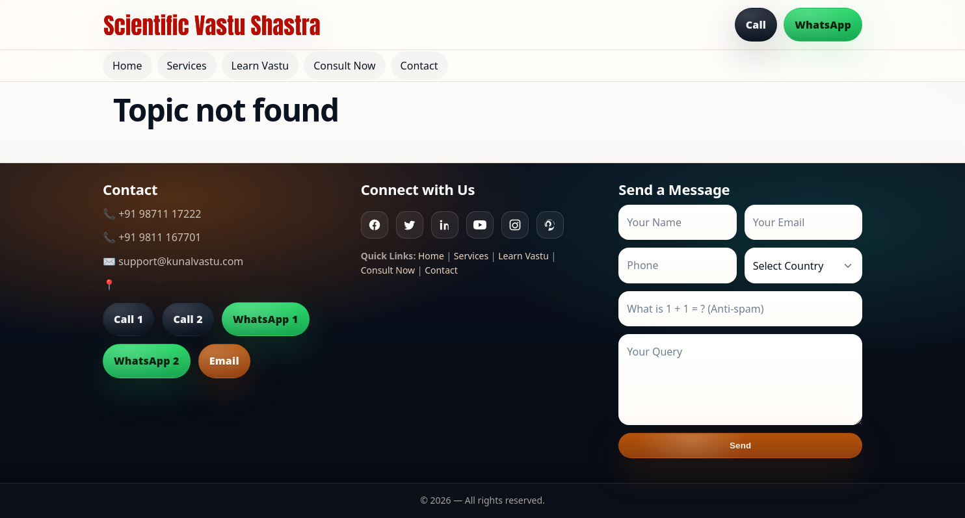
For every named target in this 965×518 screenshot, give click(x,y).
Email (224, 361)
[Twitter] (409, 225)
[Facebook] (374, 225)
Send (740, 445)
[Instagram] (515, 225)
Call (756, 25)
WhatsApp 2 (146, 361)
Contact (419, 65)
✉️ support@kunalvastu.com (173, 261)
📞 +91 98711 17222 (152, 214)
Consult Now (344, 65)
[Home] (212, 24)
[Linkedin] (444, 225)
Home (127, 65)
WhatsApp (823, 25)
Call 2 (187, 319)
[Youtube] (480, 225)
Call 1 (128, 319)
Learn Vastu (260, 65)
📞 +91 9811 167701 (152, 237)
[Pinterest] (550, 225)
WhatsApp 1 (265, 319)
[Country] (803, 265)
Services (187, 65)
